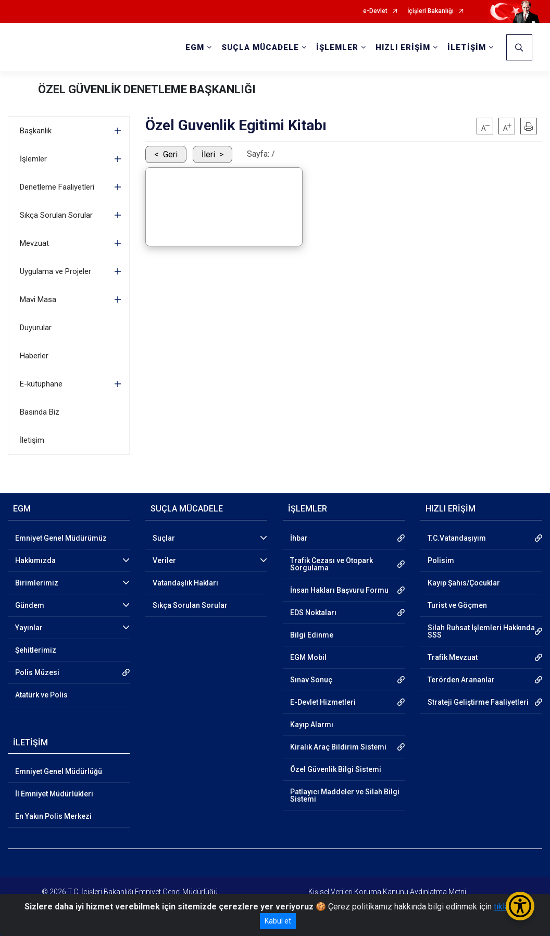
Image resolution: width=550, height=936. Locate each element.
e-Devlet (375, 11)
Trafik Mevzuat (453, 657)
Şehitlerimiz (35, 650)
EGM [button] (194, 47)
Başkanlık (36, 130)
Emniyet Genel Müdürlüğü (58, 771)
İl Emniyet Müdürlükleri (54, 794)
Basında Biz (39, 412)
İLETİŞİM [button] (466, 47)
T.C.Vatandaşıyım (457, 538)
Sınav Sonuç (311, 680)
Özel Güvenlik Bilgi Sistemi (335, 769)
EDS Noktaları (313, 612)
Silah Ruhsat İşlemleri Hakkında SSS (481, 631)
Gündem (29, 605)
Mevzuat (34, 243)
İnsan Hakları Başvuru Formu (339, 590)
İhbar (299, 538)
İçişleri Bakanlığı (430, 11)
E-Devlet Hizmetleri (323, 702)
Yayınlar (29, 627)
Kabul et (278, 921)
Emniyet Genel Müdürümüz (61, 538)
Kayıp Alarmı (311, 724)
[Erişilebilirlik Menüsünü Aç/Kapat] (520, 906)
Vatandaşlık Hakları (185, 583)
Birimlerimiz (36, 583)
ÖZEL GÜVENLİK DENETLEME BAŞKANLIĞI (147, 89)
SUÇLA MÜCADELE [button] (260, 47)
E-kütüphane (41, 384)
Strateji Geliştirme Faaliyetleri (478, 702)
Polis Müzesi (37, 672)
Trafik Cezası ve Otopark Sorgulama (331, 564)
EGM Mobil (308, 657)
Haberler (34, 355)
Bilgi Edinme (311, 635)
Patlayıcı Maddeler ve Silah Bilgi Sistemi (344, 795)
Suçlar (164, 538)
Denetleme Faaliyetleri (57, 187)
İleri (208, 154)
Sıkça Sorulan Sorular (56, 215)
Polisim (441, 560)
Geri (170, 154)
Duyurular (36, 327)
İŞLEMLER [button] (337, 47)
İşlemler (33, 159)
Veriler (164, 560)
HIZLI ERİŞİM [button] (403, 47)
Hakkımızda (35, 560)
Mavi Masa (38, 299)
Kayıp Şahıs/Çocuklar (464, 583)
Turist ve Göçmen (457, 605)
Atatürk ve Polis (41, 695)
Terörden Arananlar (461, 680)
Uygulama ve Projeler (55, 271)
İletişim (32, 440)
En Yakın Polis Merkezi (53, 816)
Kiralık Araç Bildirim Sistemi (338, 747)
